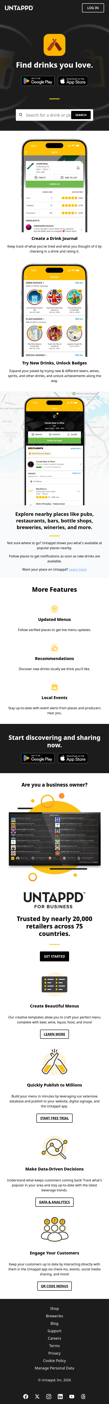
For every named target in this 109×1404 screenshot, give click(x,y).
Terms (54, 1345)
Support (54, 1330)
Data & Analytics (54, 1202)
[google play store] (37, 81)
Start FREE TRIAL (54, 1118)
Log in (93, 8)
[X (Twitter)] (37, 1396)
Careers (54, 1338)
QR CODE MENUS (54, 1286)
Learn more (78, 569)
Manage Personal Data (54, 1368)
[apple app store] (73, 81)
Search (80, 115)
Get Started (54, 956)
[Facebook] (25, 1396)
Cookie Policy (54, 1360)
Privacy (54, 1353)
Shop (54, 1308)
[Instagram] (48, 1396)
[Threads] (83, 1396)
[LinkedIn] (60, 1396)
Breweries (54, 1315)
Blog (54, 1323)
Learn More (54, 1034)
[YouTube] (71, 1396)
